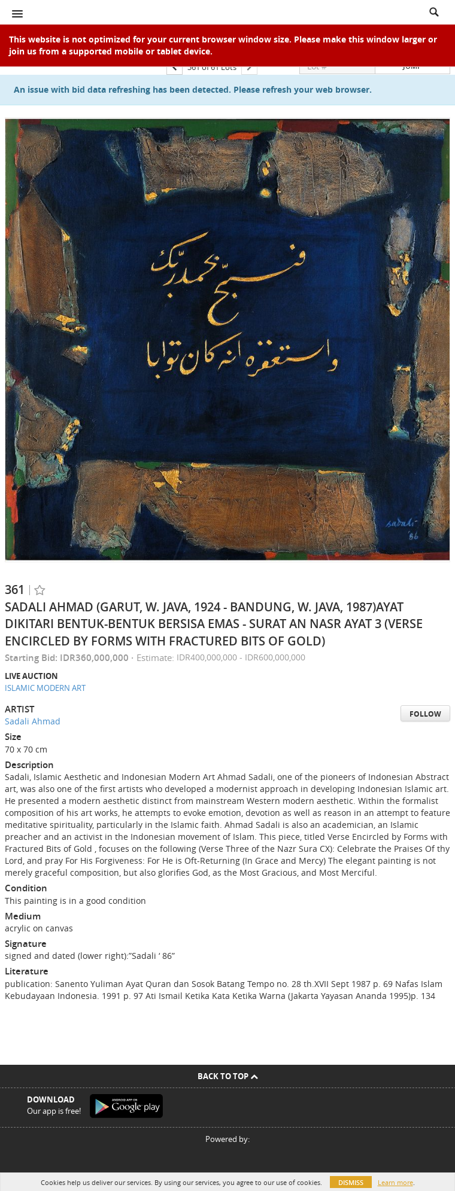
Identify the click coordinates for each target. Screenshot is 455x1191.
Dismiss (350, 1182)
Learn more (395, 1182)
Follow (425, 714)
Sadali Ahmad (32, 721)
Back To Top (228, 1076)
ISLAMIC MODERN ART (45, 688)
